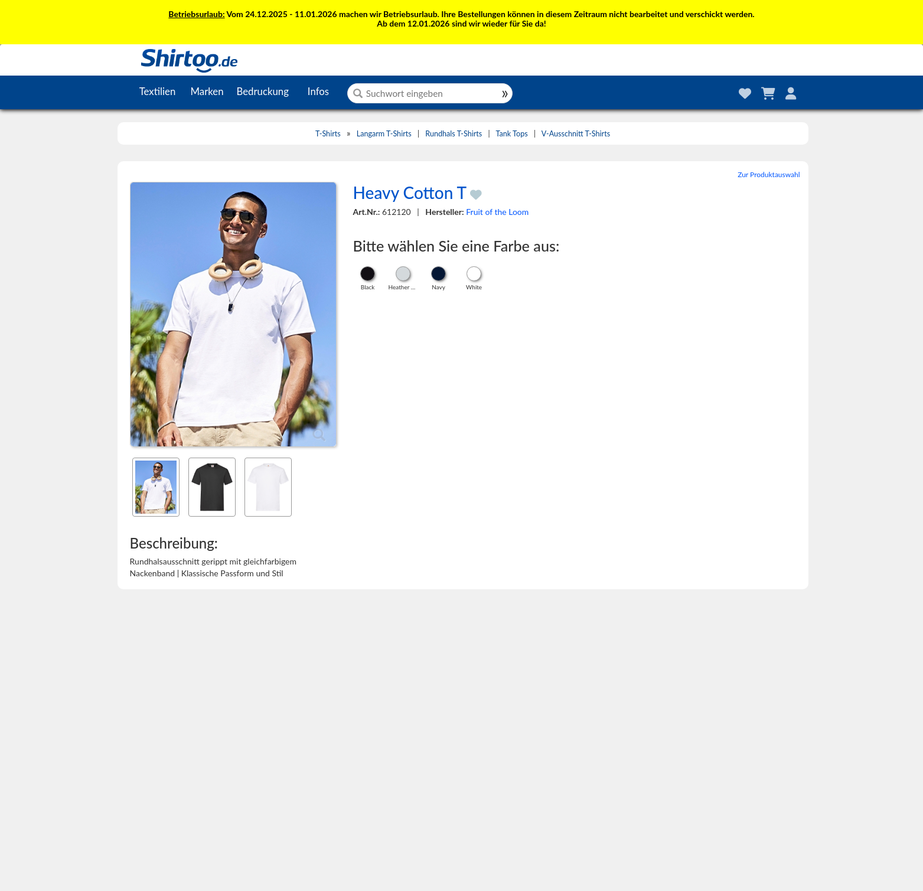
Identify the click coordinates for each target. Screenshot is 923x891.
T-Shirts (328, 133)
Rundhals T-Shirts (453, 133)
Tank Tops (512, 133)
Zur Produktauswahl (769, 174)
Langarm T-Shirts (384, 133)
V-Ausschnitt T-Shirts (576, 133)
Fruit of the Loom (497, 212)
